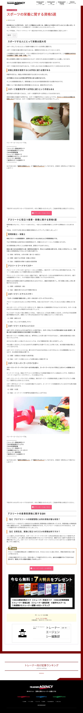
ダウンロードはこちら (42, 213)
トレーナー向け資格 (11, 10)
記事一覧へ (64, 628)
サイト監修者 (31, 701)
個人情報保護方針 (51, 701)
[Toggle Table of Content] (13, 35)
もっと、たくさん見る (41, 618)
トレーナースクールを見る (42, 568)
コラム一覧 (38, 701)
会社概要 (24, 701)
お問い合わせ (58, 701)
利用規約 (43, 701)
